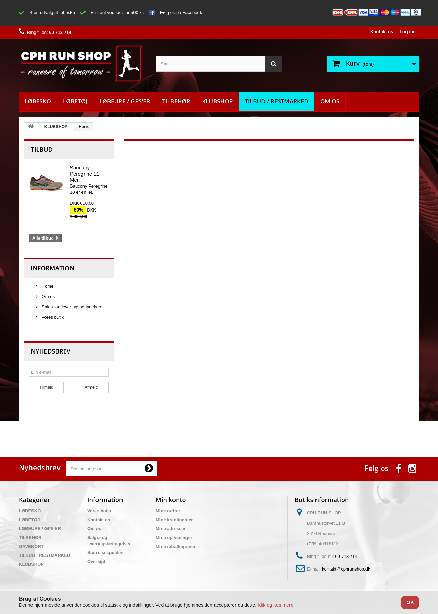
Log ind (408, 31)
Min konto (171, 500)
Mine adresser (170, 528)
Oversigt (96, 561)
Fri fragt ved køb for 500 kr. (117, 12)
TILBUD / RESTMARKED (276, 101)
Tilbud (42, 149)
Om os (329, 101)
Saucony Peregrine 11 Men (84, 174)
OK (410, 602)
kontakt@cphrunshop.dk (346, 569)
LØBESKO (38, 101)
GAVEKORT (31, 546)
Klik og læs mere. (276, 605)
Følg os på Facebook (181, 12)
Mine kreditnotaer (174, 519)
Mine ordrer (168, 510)
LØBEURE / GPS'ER (124, 101)
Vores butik (52, 317)
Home (46, 286)
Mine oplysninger (174, 537)
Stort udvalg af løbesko (52, 12)
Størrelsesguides (105, 552)
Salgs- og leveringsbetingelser (70, 306)
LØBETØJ (75, 101)
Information (52, 268)
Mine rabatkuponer (175, 546)
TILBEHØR (176, 101)
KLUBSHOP (217, 101)
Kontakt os (381, 31)
